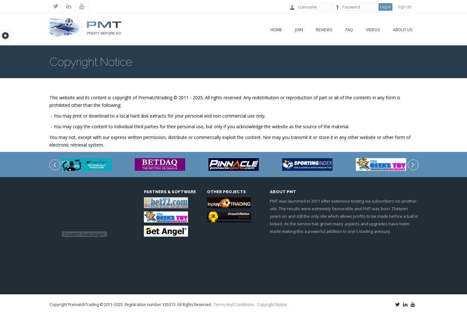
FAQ (349, 29)
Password (336, 7)
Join (299, 29)
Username (292, 7)
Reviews (324, 29)
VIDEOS (373, 29)
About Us (403, 29)
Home (276, 29)
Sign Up (405, 6)
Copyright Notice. (272, 304)
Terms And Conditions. (234, 304)
